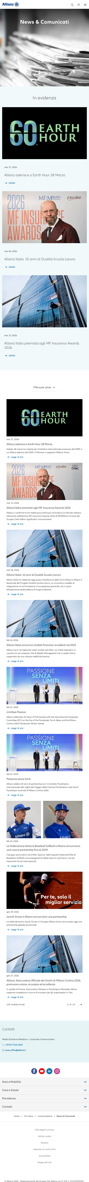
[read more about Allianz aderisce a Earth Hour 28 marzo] (15, 457)
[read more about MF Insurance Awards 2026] (15, 524)
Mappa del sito (44, 1162)
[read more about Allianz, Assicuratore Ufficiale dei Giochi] (15, 997)
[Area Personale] (78, 4)
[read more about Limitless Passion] (15, 728)
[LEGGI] (9, 183)
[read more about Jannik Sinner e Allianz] (15, 929)
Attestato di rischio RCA (44, 1149)
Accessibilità (44, 1156)
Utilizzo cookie (44, 1136)
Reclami (44, 1142)
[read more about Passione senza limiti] (15, 795)
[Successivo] (80, 1004)
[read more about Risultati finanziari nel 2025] (15, 661)
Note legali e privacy (44, 1129)
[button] (72, 4)
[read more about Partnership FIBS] (15, 866)
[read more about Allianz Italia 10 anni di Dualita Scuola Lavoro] (15, 594)
